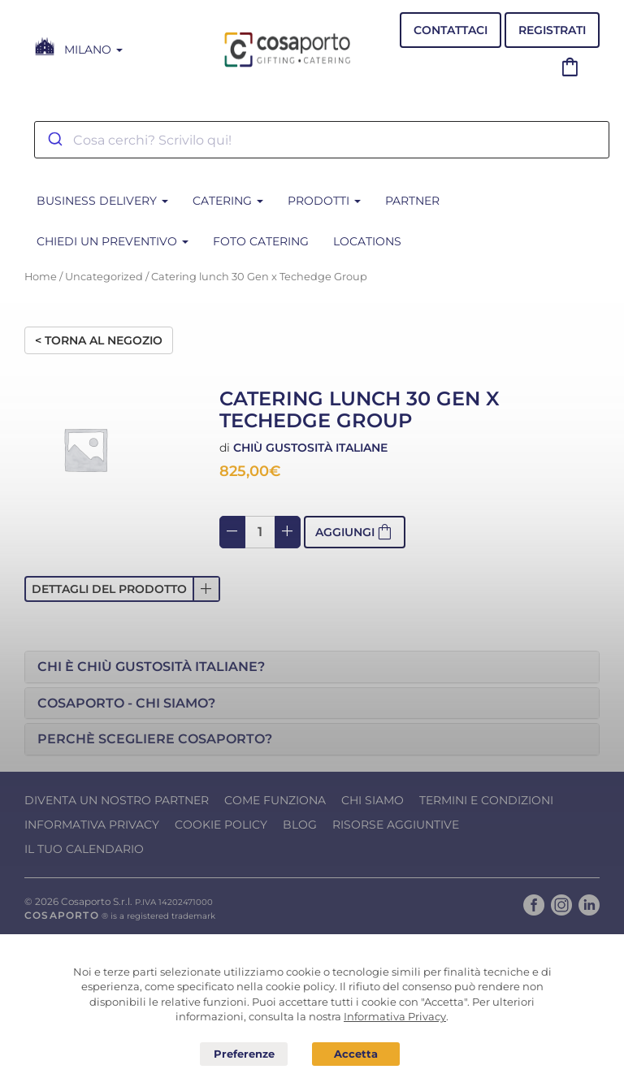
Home (40, 277)
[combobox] (321, 139)
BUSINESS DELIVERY (102, 200)
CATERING (228, 200)
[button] (122, 589)
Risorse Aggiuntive (395, 824)
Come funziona (275, 800)
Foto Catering (261, 241)
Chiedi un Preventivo (112, 241)
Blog (300, 824)
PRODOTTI (324, 200)
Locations (367, 241)
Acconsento (356, 1054)
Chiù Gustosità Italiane (310, 447)
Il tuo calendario (84, 849)
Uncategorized (104, 277)
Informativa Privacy (91, 824)
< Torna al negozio (98, 340)
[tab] (312, 667)
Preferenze (244, 1054)
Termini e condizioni (486, 800)
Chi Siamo (372, 800)
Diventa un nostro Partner (116, 800)
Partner (412, 200)
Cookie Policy (221, 824)
